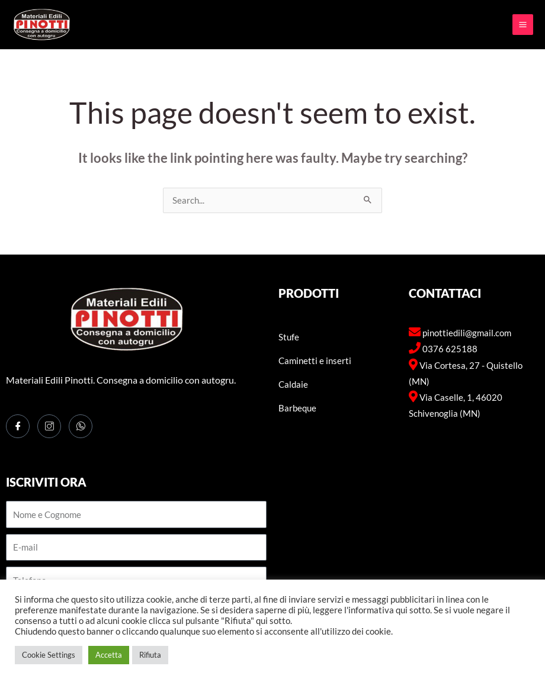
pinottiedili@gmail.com (466, 333)
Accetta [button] (108, 655)
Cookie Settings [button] (48, 655)
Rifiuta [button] (150, 655)
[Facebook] (18, 426)
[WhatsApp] (80, 426)
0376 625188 (449, 349)
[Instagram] (49, 426)
